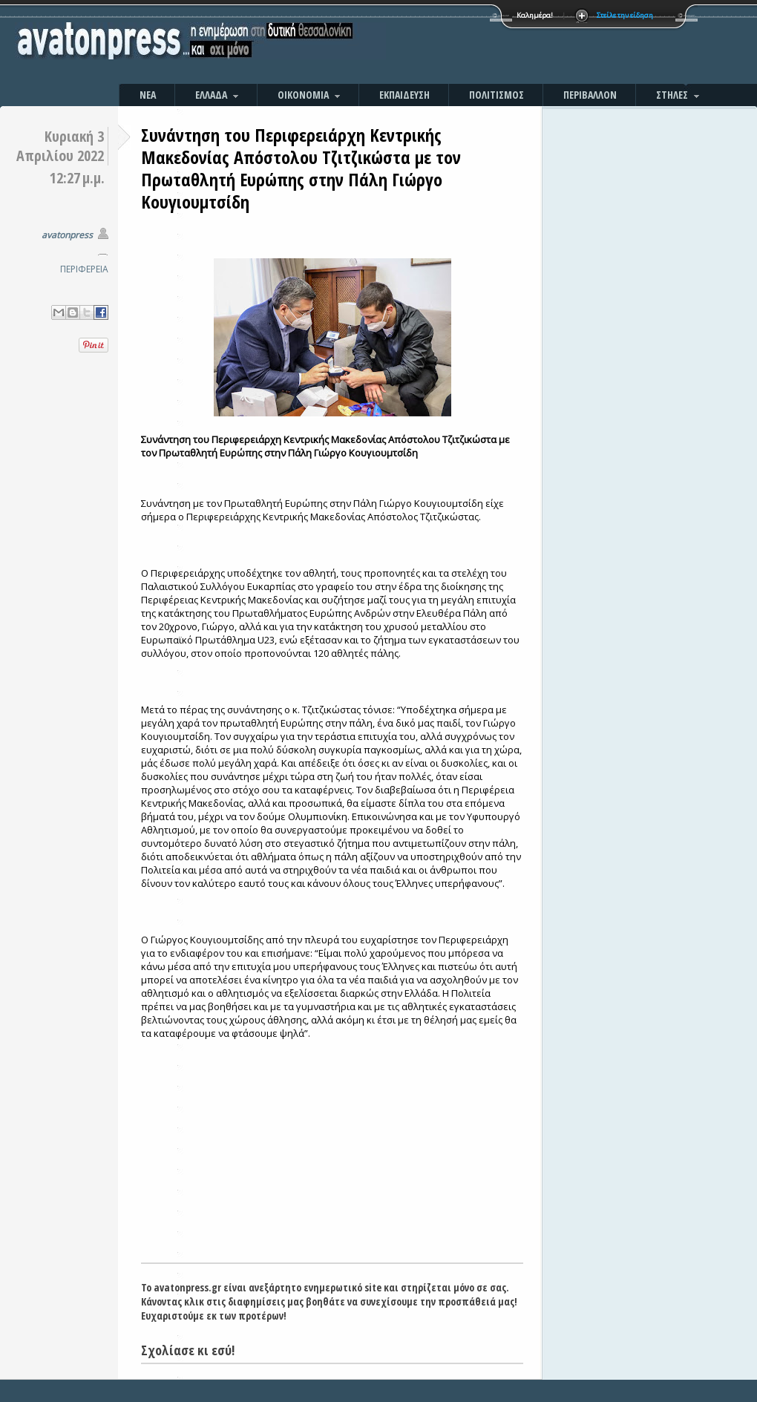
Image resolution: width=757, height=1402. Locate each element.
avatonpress (67, 235)
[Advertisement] (538, 44)
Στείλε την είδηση (625, 15)
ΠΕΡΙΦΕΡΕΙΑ (84, 269)
